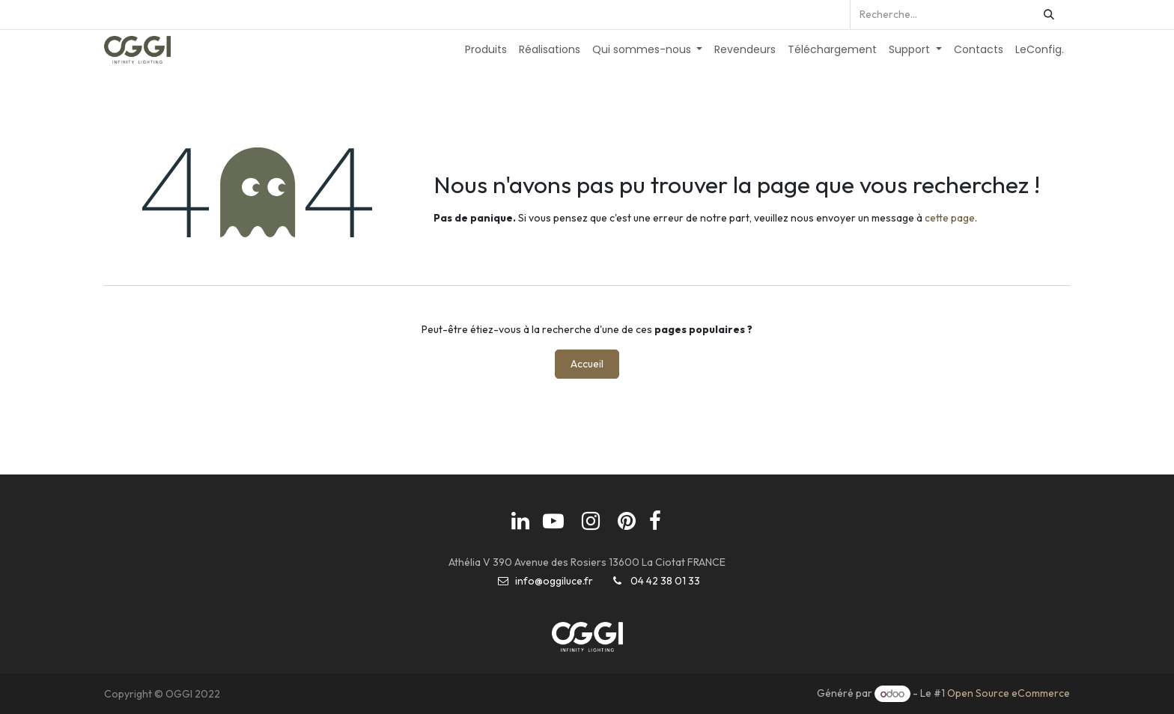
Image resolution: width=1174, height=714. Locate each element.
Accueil (587, 363)
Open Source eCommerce (1008, 694)
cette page (950, 218)
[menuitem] (486, 50)
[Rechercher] (1049, 14)
